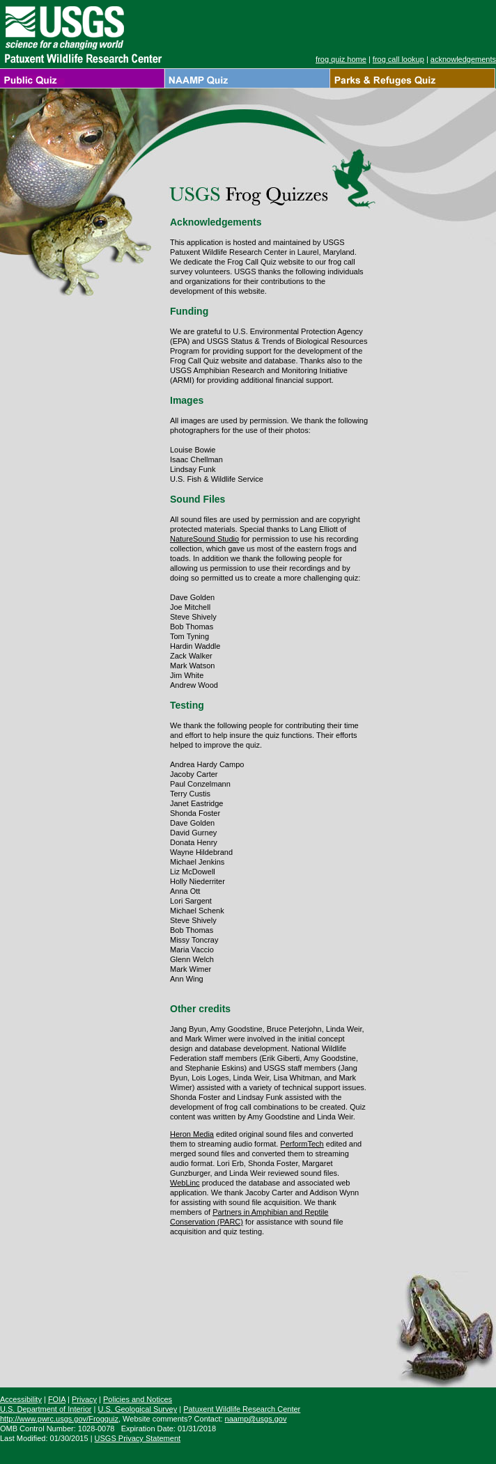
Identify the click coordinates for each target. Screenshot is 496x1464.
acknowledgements (463, 59)
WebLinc (185, 1183)
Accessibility (21, 1399)
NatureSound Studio (204, 539)
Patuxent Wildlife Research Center (241, 1409)
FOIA (56, 1399)
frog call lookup (398, 59)
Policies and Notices (137, 1399)
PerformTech (301, 1144)
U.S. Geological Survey (137, 1409)
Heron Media (192, 1134)
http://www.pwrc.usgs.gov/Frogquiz (59, 1419)
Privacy (84, 1399)
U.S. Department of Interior (45, 1409)
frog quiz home (341, 59)
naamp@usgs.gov (256, 1419)
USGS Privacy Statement (138, 1438)
